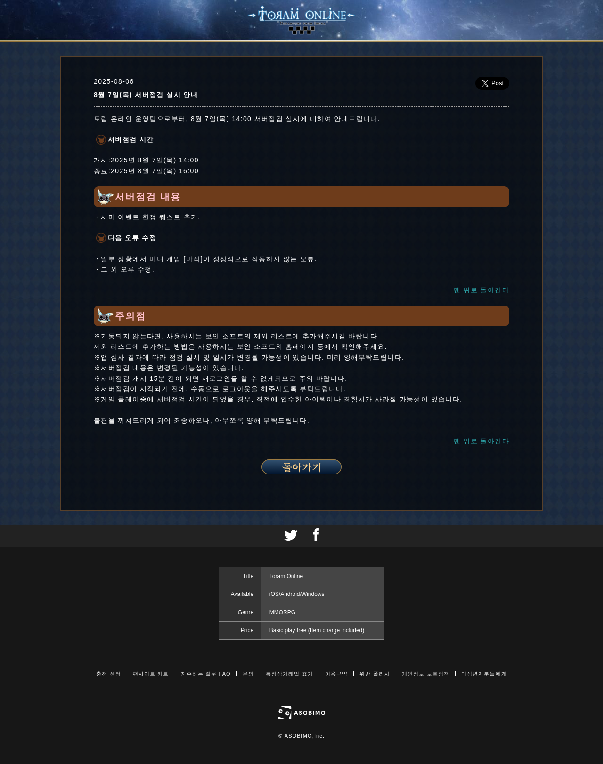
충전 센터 (108, 673)
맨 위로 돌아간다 (481, 290)
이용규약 (336, 673)
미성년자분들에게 (484, 673)
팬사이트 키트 (151, 673)
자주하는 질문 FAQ (206, 673)
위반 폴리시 (374, 673)
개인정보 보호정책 (425, 673)
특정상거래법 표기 (289, 673)
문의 (248, 673)
